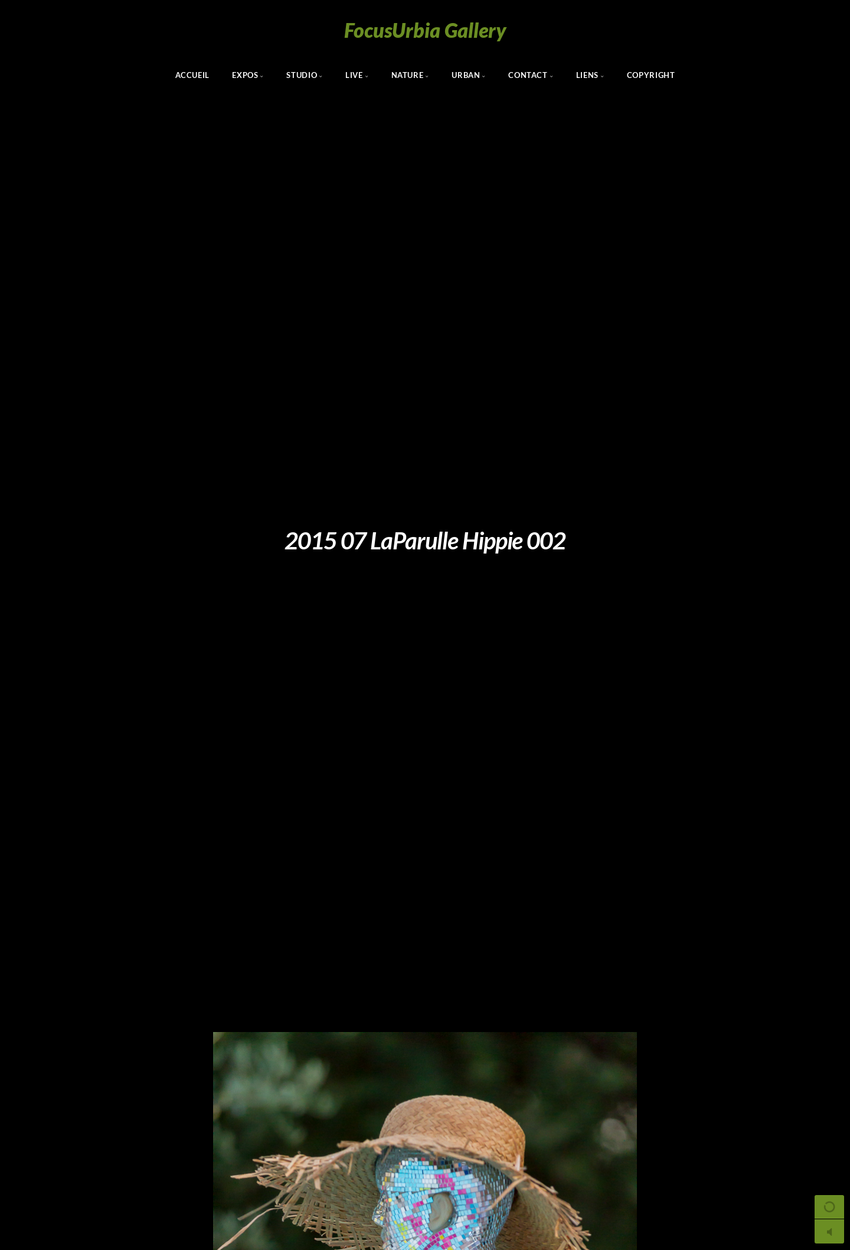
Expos (245, 75)
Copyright (651, 75)
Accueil (192, 75)
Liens (587, 75)
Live (354, 75)
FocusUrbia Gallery (425, 30)
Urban (466, 75)
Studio (301, 75)
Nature (407, 75)
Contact (527, 75)
